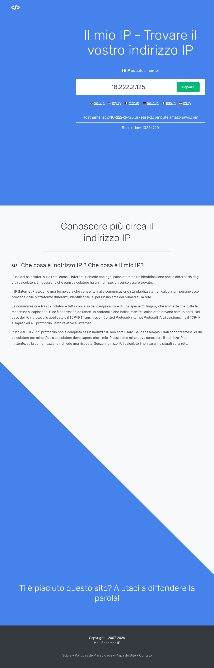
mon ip (134, 103)
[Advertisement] (40, 90)
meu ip (99, 103)
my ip (116, 103)
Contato (145, 655)
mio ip (171, 103)
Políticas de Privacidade (93, 655)
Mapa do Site (126, 655)
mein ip (152, 103)
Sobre (67, 655)
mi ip (187, 103)
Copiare (188, 87)
